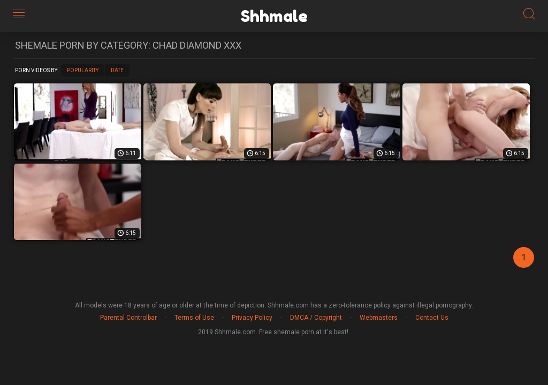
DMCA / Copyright (316, 317)
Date (117, 70)
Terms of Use (194, 317)
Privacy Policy (252, 317)
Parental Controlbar (128, 317)
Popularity (82, 70)
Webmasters (379, 317)
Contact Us (431, 317)
